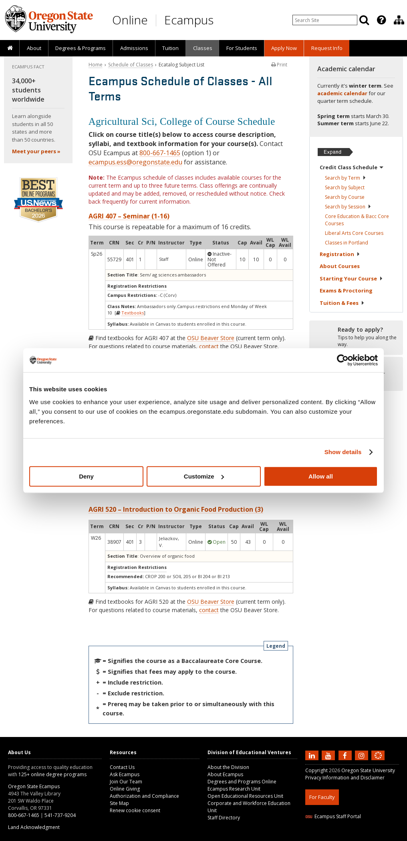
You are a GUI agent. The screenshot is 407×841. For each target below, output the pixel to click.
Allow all (320, 476)
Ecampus (189, 20)
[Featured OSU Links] (381, 20)
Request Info (327, 48)
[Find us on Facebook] (346, 755)
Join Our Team (126, 781)
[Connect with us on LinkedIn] (312, 755)
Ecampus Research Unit (234, 788)
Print (279, 64)
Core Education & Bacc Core (357, 220)
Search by (345, 177)
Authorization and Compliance (144, 796)
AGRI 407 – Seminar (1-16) (129, 216)
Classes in (346, 242)
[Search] (364, 20)
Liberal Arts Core (354, 233)
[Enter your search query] (324, 20)
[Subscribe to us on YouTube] (329, 755)
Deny (86, 476)
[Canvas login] (378, 762)
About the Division (228, 767)
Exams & (346, 290)
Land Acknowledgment (34, 827)
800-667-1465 (159, 152)
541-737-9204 (60, 815)
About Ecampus (225, 774)
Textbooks (132, 313)
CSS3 (368, 836)
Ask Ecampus (124, 774)
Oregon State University (368, 770)
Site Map (119, 803)
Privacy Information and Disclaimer (345, 777)
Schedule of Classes (130, 64)
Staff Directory (224, 817)
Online (130, 20)
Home (96, 64)
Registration (340, 254)
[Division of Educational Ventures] (399, 20)
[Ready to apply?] (356, 337)
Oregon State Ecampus (34, 786)
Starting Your (351, 278)
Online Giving (125, 788)
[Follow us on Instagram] (362, 755)
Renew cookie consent (135, 810)
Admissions (134, 48)
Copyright (316, 770)
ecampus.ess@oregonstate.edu (135, 162)
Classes (202, 48)
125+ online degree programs (52, 774)
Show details (343, 452)
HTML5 (350, 836)
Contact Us (122, 767)
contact (209, 346)
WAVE (385, 836)
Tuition (170, 48)
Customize (204, 476)
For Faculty (322, 797)
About (34, 48)
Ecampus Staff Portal (333, 816)
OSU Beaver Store (210, 338)
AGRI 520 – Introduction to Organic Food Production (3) (176, 509)
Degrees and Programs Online (242, 781)
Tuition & (342, 302)
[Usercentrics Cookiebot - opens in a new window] (343, 360)
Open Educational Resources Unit (245, 796)
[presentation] (381, 20)
